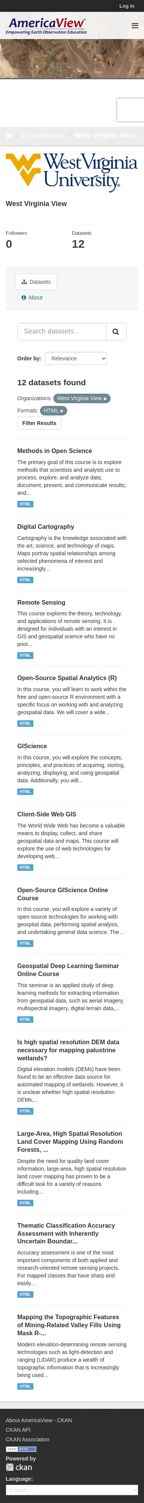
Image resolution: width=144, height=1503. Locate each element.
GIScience (32, 746)
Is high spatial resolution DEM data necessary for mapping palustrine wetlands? (68, 1050)
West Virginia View (104, 135)
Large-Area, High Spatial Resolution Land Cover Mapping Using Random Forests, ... (70, 1141)
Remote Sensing (41, 602)
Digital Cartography (45, 526)
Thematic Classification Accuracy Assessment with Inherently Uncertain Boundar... (66, 1233)
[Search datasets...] (61, 331)
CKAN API (18, 1430)
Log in (126, 6)
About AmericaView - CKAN (39, 1420)
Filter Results (39, 423)
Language (18, 1479)
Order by (28, 358)
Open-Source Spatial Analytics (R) (67, 678)
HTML (25, 504)
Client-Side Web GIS (46, 814)
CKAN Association (28, 1439)
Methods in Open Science (54, 451)
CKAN (19, 1467)
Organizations (43, 135)
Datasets (36, 282)
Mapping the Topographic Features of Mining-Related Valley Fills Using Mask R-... (69, 1325)
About (32, 297)
